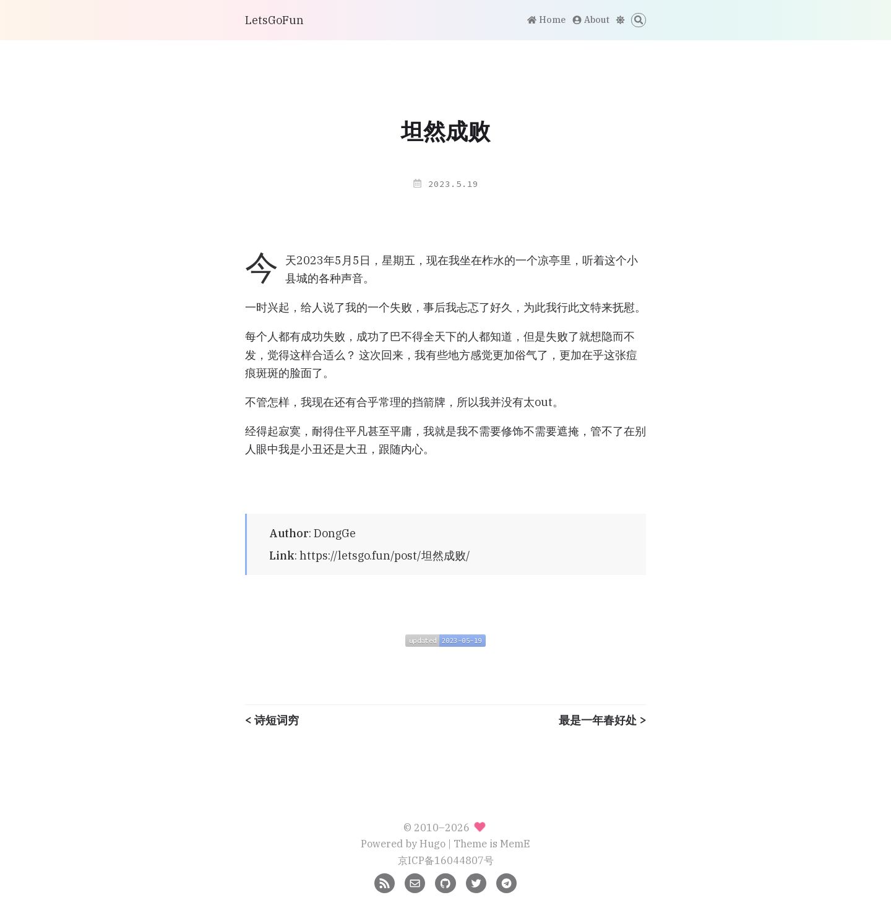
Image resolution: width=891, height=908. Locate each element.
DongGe (335, 533)
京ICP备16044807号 (446, 860)
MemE (515, 843)
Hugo (433, 843)
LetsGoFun (274, 20)
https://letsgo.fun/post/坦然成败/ (384, 555)
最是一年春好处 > (602, 720)
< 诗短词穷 (272, 720)
